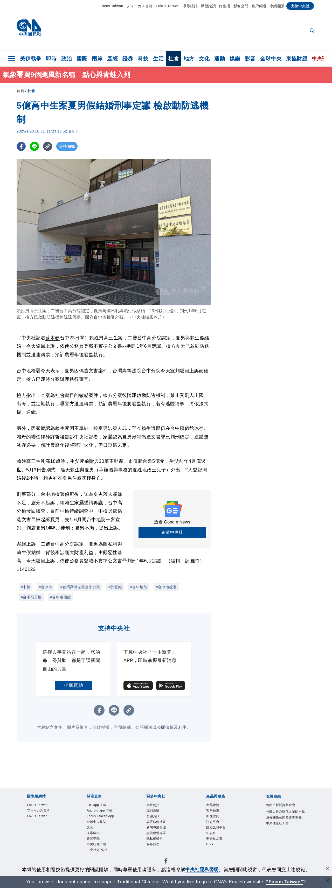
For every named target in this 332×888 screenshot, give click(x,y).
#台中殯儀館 (60, 597)
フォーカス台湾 (139, 6)
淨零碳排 (190, 6)
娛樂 (235, 58)
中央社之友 (215, 840)
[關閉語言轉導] (327, 881)
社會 (173, 58)
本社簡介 (154, 805)
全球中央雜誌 (97, 822)
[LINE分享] (34, 146)
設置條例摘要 (157, 822)
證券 (127, 58)
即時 (51, 58)
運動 (219, 58)
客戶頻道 (259, 6)
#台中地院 (138, 587)
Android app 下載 (100, 811)
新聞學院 (94, 840)
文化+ (91, 828)
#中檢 (25, 587)
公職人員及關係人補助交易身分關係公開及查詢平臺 (285, 818)
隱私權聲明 (155, 840)
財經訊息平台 (216, 828)
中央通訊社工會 (278, 829)
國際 (82, 58)
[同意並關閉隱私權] (327, 869)
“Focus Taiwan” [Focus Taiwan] (284, 881)
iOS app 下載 (97, 805)
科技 (143, 58)
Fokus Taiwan (167, 6)
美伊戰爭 (30, 58)
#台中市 (45, 587)
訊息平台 (213, 822)
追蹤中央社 (172, 532)
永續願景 (277, 6)
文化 (204, 58)
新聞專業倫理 (157, 828)
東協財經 (296, 58)
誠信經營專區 (157, 834)
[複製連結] (47, 146)
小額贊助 (73, 685)
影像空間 (240, 6)
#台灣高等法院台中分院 (80, 587)
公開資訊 (154, 817)
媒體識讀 (208, 6)
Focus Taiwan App (101, 817)
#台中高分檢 (31, 597)
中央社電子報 (97, 846)
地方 (189, 58)
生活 (158, 58)
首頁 (20, 91)
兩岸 (97, 58)
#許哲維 (115, 587)
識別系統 (154, 811)
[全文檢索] (312, 31)
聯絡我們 (154, 846)
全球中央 (270, 58)
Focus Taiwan (111, 6)
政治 (66, 58)
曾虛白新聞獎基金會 (282, 805)
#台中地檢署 (166, 587)
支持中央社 (300, 6)
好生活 (224, 6)
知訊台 (211, 834)
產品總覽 (213, 805)
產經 (112, 58)
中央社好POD (97, 851)
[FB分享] (21, 146)
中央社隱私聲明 (202, 869)
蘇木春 (52, 337)
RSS (209, 846)
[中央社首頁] (29, 28)
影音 (250, 58)
